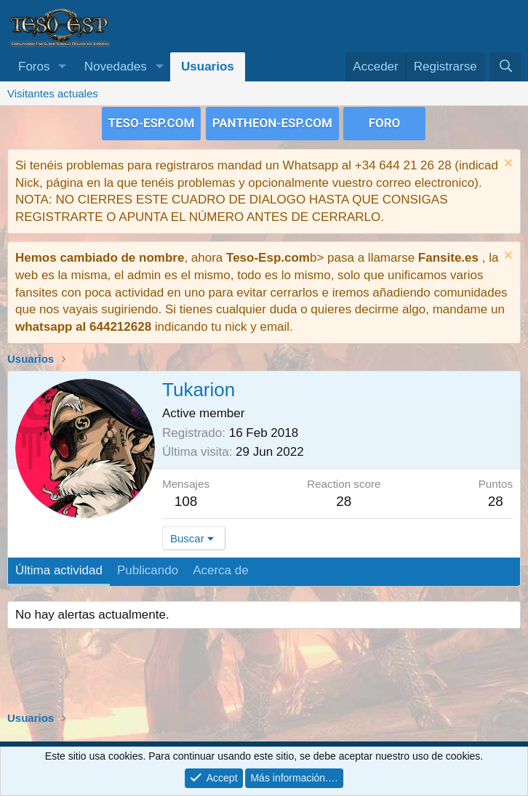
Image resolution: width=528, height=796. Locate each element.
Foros (33, 66)
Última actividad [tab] (59, 569)
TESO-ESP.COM (151, 122)
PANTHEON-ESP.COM (272, 122)
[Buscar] (505, 66)
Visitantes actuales (52, 93)
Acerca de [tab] (221, 569)
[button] (62, 66)
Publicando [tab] (147, 569)
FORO (385, 122)
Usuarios (207, 66)
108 (186, 499)
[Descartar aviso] (506, 163)
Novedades (115, 66)
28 (495, 499)
